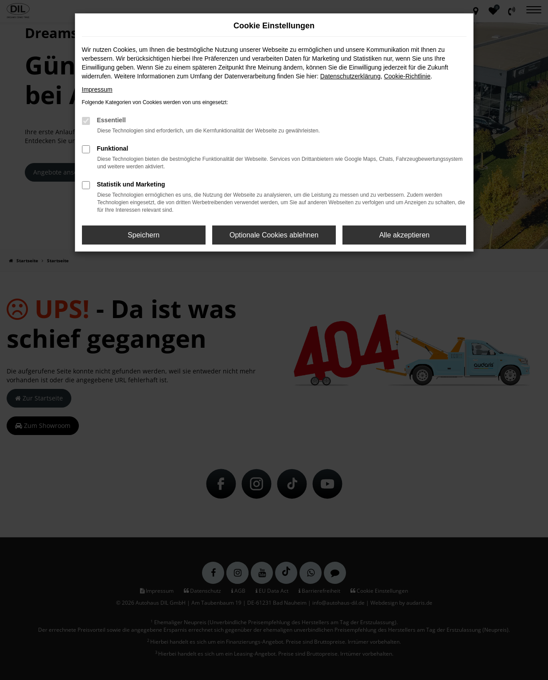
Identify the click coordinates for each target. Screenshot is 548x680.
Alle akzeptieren (404, 235)
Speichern (143, 235)
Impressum (97, 89)
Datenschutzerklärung (350, 76)
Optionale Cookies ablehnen (274, 235)
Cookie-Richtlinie (407, 76)
